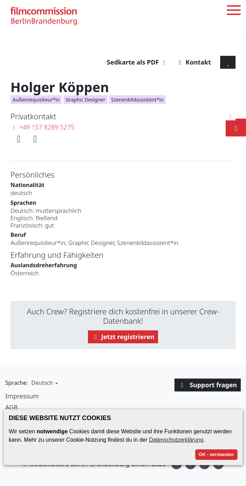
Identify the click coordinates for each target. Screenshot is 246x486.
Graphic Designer (85, 99)
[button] (44, 383)
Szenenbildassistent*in (137, 99)
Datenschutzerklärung (176, 440)
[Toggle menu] (234, 11)
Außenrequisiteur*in (36, 99)
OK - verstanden (216, 454)
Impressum (22, 396)
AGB (11, 407)
